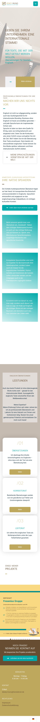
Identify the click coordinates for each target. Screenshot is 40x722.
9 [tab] (27, 639)
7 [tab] (23, 639)
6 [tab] (21, 639)
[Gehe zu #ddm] (20, 82)
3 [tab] (15, 639)
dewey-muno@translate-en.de (13, 692)
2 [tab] (13, 639)
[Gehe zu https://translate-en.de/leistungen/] (20, 158)
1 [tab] (10, 639)
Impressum (6, 703)
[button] (19, 208)
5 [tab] (19, 639)
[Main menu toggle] (35, 3)
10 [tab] (29, 639)
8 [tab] (25, 639)
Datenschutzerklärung (10, 705)
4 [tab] (17, 639)
